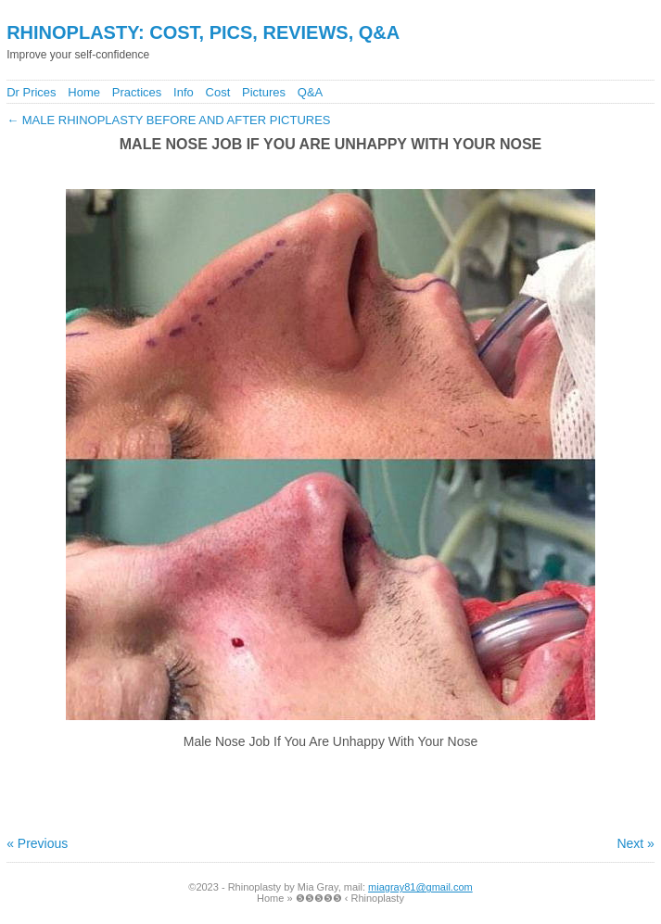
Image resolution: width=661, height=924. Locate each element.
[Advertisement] (331, 169)
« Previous (37, 843)
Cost (218, 92)
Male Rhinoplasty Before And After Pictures (168, 120)
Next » (635, 843)
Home (84, 92)
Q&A (310, 92)
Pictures (264, 92)
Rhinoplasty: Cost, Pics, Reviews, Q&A (203, 32)
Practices (136, 92)
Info (183, 92)
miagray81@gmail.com (420, 886)
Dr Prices (31, 92)
